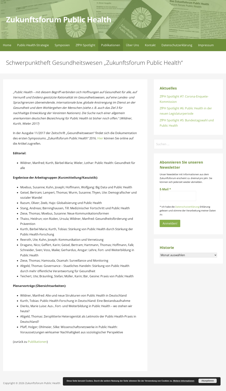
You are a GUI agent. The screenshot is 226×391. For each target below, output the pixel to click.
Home (7, 45)
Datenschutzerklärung (176, 45)
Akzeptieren (207, 381)
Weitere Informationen (183, 381)
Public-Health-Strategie (33, 45)
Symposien (62, 45)
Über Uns (132, 45)
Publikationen (110, 45)
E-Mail (165, 189)
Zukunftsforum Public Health (58, 19)
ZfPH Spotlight (85, 45)
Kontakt (150, 45)
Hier (100, 138)
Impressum (206, 45)
